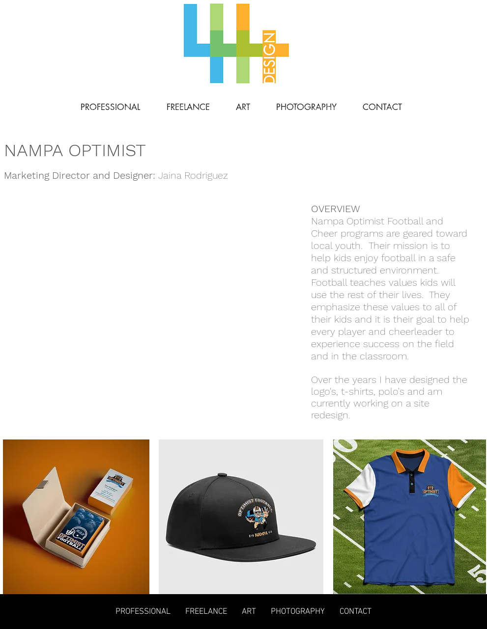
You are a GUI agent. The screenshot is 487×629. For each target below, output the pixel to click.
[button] (76, 287)
